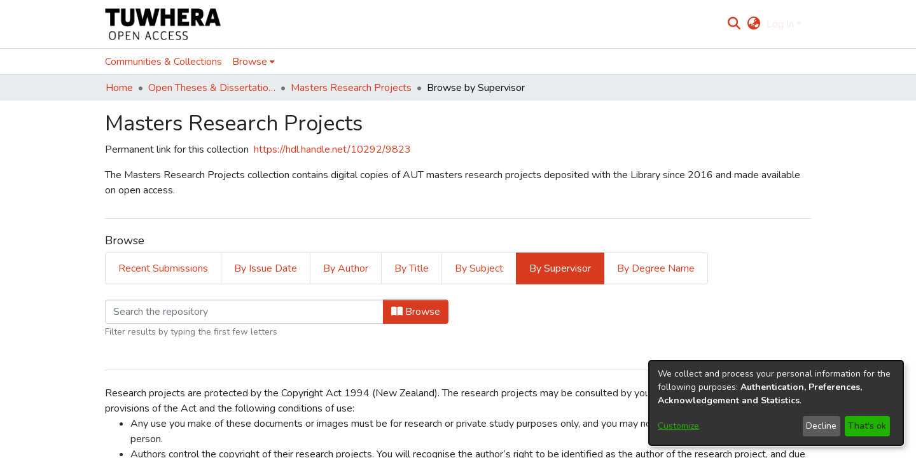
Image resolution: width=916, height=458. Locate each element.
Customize (678, 426)
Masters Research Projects (351, 88)
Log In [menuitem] (780, 24)
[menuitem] (753, 24)
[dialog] (776, 403)
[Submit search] (734, 24)
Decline (821, 426)
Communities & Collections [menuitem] (163, 62)
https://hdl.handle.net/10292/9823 (332, 149)
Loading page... (137, 242)
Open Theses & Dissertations (211, 88)
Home (119, 88)
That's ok (867, 426)
